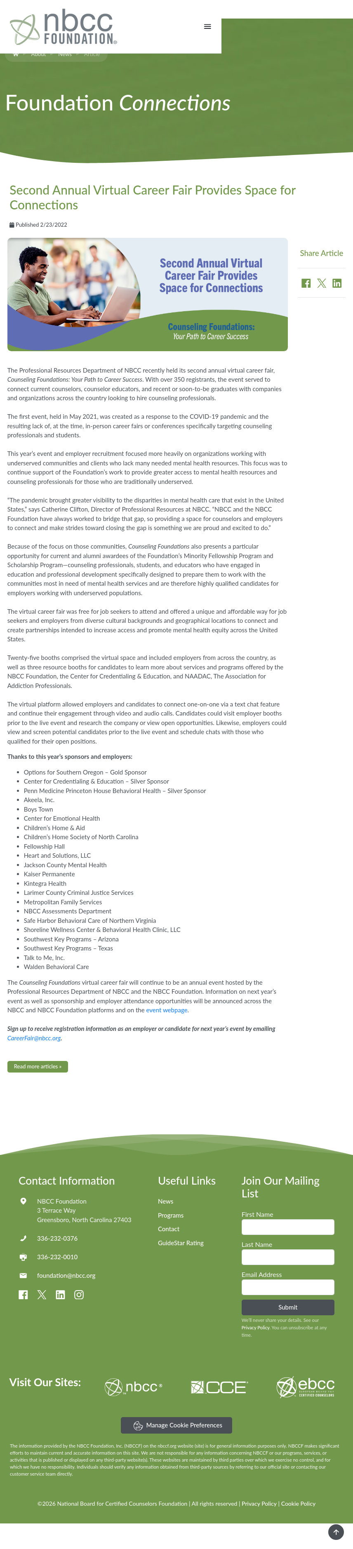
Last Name (257, 1270)
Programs (171, 1240)
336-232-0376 (57, 1263)
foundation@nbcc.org (66, 1301)
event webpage (166, 1036)
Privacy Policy (256, 1353)
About (38, 79)
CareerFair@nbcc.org (34, 1063)
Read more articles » (38, 1092)
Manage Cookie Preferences (178, 1451)
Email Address (262, 1300)
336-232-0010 (57, 1282)
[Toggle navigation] (339, 26)
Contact (168, 1254)
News (65, 79)
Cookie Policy (298, 1529)
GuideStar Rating (181, 1268)
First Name (257, 1240)
